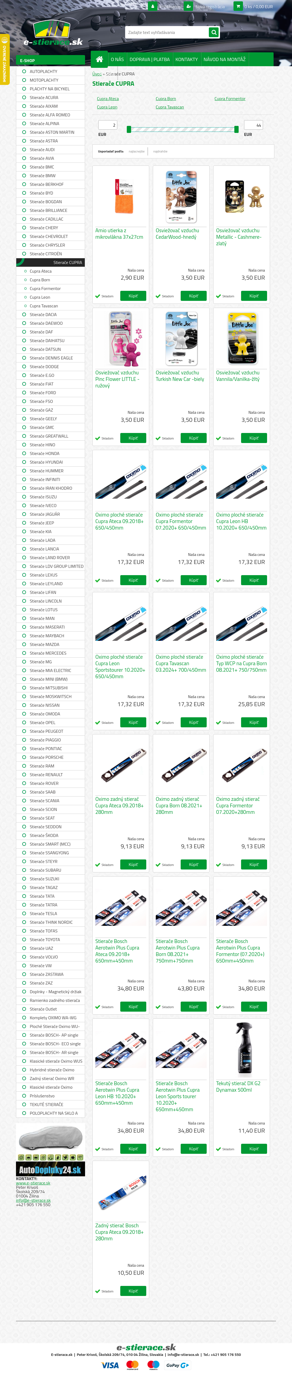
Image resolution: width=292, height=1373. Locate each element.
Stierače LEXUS (43, 575)
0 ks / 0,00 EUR (259, 6)
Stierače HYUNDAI (46, 462)
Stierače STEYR (43, 861)
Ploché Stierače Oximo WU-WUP (55, 1027)
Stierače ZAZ (41, 983)
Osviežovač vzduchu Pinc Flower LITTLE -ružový (117, 379)
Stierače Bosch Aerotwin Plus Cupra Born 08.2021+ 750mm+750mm (178, 951)
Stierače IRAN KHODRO (51, 488)
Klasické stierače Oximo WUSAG (51, 1088)
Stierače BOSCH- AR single (54, 1052)
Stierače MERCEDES (48, 653)
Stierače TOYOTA (45, 939)
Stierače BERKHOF (47, 184)
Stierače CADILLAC (46, 219)
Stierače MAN (42, 618)
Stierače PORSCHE (47, 757)
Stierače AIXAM (44, 106)
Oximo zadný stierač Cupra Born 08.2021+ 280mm (179, 805)
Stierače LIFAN (43, 592)
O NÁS (117, 59)
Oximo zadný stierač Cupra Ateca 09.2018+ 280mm (119, 805)
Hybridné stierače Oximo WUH (52, 1070)
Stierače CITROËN (46, 253)
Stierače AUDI (42, 149)
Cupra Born (40, 279)
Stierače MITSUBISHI (49, 687)
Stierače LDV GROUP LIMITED (57, 566)
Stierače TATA (42, 896)
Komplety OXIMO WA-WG (53, 1017)
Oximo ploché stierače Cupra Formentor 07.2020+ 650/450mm (181, 521)
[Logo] (53, 32)
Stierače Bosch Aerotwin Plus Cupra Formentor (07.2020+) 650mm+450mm (240, 951)
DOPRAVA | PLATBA (149, 59)
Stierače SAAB (43, 792)
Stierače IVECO (43, 505)
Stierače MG (41, 661)
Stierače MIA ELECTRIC (50, 670)
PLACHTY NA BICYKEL (50, 88)
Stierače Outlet (43, 1009)
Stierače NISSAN (45, 705)
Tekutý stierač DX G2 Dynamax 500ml (238, 1086)
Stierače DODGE (44, 366)
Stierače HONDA (45, 453)
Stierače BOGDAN (46, 201)
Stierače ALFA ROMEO (50, 115)
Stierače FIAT (41, 384)
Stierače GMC (42, 427)
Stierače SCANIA (44, 800)
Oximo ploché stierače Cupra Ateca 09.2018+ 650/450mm (119, 521)
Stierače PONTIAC (46, 748)
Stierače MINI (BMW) (48, 679)
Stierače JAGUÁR (45, 514)
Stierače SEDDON (45, 826)
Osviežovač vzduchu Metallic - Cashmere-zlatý (239, 237)
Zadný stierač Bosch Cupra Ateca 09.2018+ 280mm (119, 1232)
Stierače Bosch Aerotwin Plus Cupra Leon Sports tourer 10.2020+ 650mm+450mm (178, 1096)
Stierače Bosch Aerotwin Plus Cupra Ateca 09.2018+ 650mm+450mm (117, 951)
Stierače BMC (42, 167)
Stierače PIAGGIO (45, 740)
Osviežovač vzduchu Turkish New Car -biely (180, 375)
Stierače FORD (43, 392)
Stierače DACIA (43, 314)
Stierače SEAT (42, 818)
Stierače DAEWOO (46, 323)
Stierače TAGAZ (44, 887)
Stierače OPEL (42, 722)
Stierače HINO (42, 444)
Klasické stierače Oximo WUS (56, 1061)
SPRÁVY (106, 73)
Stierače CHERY (44, 227)
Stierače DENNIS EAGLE (51, 358)
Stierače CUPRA (67, 262)
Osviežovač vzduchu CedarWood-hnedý (177, 233)
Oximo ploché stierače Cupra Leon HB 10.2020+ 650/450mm (241, 521)
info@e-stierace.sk (33, 1200)
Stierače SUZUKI (44, 878)
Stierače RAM (42, 766)
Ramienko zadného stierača (55, 1000)
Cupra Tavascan (44, 305)
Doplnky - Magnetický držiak (56, 991)
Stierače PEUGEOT (46, 731)
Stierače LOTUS (44, 609)
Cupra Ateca (41, 271)
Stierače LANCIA (44, 549)
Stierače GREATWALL (49, 436)
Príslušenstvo (42, 1095)
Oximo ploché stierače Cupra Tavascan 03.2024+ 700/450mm (181, 663)
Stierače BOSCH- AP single (54, 1035)
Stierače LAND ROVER (50, 557)
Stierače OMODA (45, 714)
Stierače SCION (43, 809)
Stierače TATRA (43, 904)
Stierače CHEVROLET (49, 236)
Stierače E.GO (42, 375)
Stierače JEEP (42, 523)
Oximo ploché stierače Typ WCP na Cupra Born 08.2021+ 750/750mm (241, 663)
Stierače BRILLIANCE (48, 210)
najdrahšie (160, 151)
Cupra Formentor (45, 288)
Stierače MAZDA (44, 644)
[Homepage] (101, 59)
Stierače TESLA (43, 913)
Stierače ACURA (44, 97)
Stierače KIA (40, 531)
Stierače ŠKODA (44, 835)
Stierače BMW (43, 175)
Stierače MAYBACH (47, 635)
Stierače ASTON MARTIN (52, 132)
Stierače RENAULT (46, 774)
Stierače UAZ (41, 948)
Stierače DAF (41, 332)
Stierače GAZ (41, 410)
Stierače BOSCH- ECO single (55, 1043)
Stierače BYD (41, 193)
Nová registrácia (210, 6)
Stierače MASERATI (47, 627)
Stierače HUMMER (46, 470)
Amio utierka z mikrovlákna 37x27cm (119, 233)
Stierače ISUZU (43, 496)
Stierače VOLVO (44, 957)
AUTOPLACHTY (43, 71)
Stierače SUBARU (45, 870)
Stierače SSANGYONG (49, 852)
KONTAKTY (187, 59)
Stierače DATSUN (45, 349)
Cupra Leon (40, 297)
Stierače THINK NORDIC (51, 922)
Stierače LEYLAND (46, 583)
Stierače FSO (41, 401)
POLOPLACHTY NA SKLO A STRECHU (54, 1114)
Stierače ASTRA (44, 141)
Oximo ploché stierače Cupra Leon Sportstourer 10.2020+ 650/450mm (120, 667)
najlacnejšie (137, 151)
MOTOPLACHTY (44, 80)
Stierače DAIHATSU (47, 340)
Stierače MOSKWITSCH (51, 696)
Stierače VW (41, 965)
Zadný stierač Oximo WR (52, 1078)
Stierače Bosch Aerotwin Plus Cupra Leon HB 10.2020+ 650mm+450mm (117, 1093)
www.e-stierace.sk (33, 1183)
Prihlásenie (170, 6)
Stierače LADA (43, 540)
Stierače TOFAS (43, 931)
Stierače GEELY (43, 418)
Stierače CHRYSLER (47, 245)
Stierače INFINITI (45, 479)
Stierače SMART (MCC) (50, 844)
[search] (214, 32)
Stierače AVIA (42, 158)
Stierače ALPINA (44, 123)
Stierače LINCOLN (46, 601)
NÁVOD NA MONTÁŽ (225, 59)
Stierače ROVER (44, 783)
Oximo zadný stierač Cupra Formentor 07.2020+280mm (238, 805)
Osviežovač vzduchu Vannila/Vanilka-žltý (237, 375)
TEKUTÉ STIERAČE (46, 1104)
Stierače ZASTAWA (47, 974)
